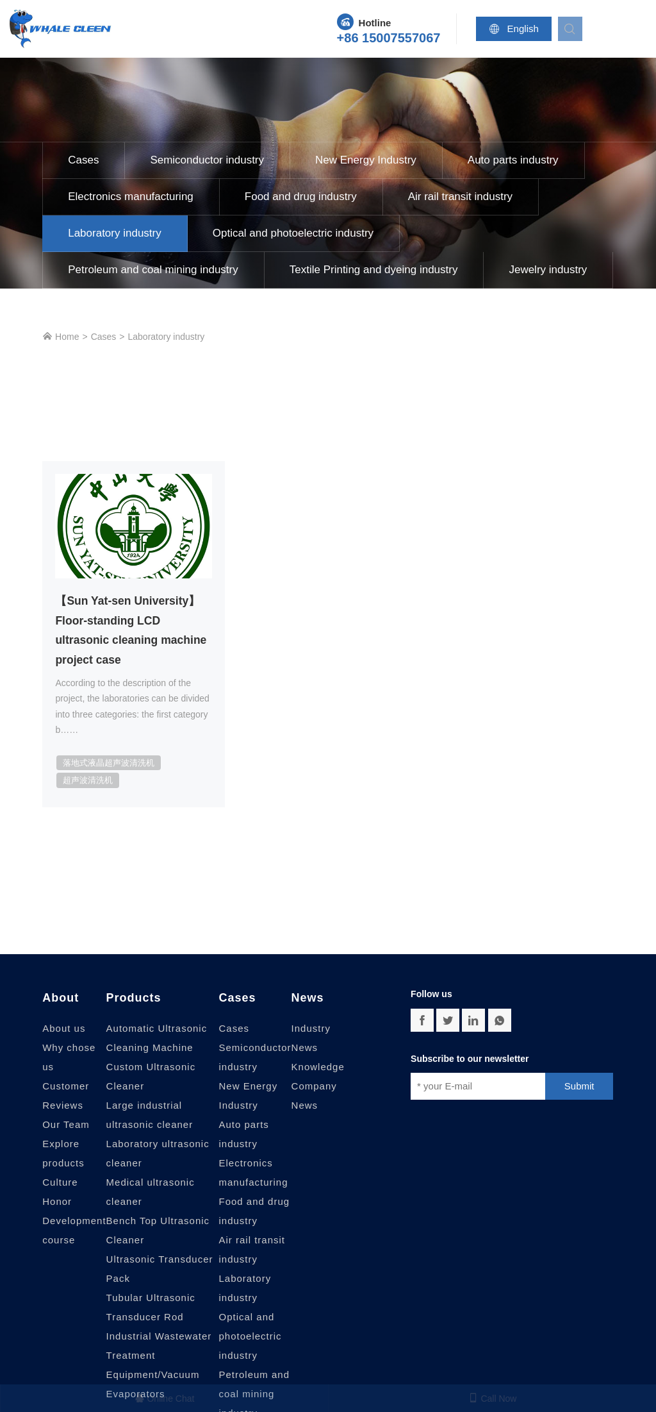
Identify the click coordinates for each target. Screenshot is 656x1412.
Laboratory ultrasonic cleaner (157, 1155)
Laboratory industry (114, 233)
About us (63, 1030)
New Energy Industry (365, 160)
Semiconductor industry (207, 160)
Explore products (63, 1155)
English (517, 29)
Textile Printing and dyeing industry (374, 270)
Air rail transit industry (460, 196)
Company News (314, 1097)
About (60, 999)
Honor (57, 1203)
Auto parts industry (513, 160)
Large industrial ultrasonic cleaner (149, 1117)
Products (133, 999)
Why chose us (68, 1059)
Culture (60, 1184)
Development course (74, 1232)
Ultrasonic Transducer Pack (159, 1271)
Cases (83, 160)
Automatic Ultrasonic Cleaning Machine (157, 1040)
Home (60, 336)
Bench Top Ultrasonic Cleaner (157, 1232)
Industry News (311, 1040)
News (307, 999)
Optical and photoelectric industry (293, 233)
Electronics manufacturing (130, 196)
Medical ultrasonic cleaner (150, 1194)
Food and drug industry (301, 196)
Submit (579, 1087)
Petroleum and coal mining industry (153, 270)
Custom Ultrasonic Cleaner (151, 1078)
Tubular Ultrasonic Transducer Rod (150, 1309)
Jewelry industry (548, 270)
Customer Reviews (65, 1097)
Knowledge (318, 1068)
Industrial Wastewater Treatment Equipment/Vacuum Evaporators (159, 1366)
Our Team (66, 1126)
